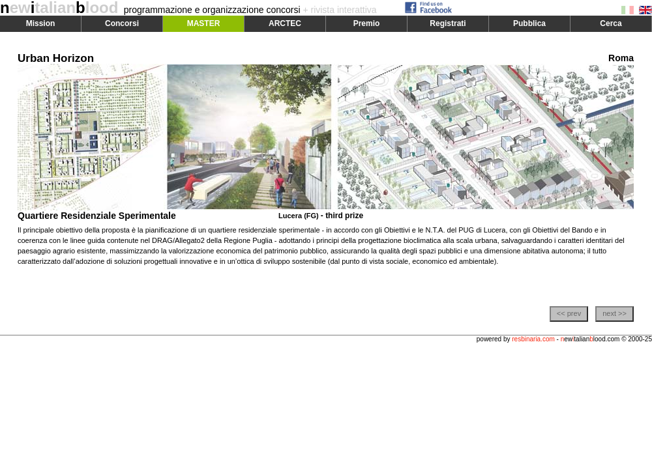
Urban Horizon (56, 58)
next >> (614, 313)
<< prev (569, 313)
